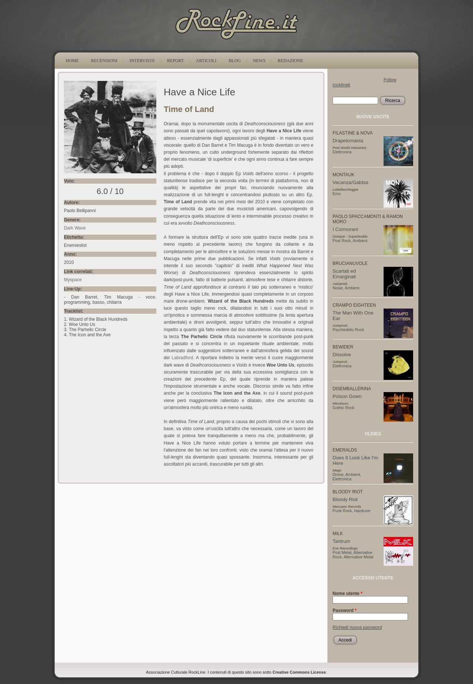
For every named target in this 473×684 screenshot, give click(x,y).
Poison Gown (347, 396)
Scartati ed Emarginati (344, 273)
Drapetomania (348, 140)
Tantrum (341, 541)
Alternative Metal (358, 557)
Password (345, 610)
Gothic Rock (343, 407)
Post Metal (342, 552)
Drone (338, 474)
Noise (338, 288)
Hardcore (362, 510)
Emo (337, 193)
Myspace (73, 279)
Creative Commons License (299, 672)
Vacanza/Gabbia (350, 182)
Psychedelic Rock (348, 329)
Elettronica (342, 152)
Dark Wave (75, 228)
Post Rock (342, 240)
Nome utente (348, 593)
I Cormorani (345, 229)
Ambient (360, 240)
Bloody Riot (345, 499)
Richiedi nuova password (357, 627)
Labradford (182, 357)
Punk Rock (342, 510)
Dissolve (342, 354)
